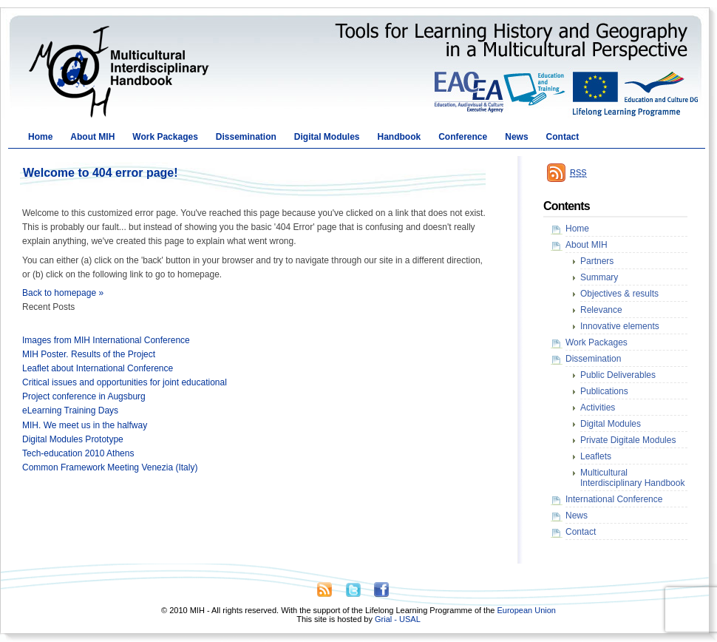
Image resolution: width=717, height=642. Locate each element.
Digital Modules (327, 137)
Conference (462, 137)
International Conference (613, 499)
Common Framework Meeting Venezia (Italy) (109, 467)
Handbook (399, 137)
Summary (599, 277)
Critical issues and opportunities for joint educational (124, 382)
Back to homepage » (62, 293)
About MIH (92, 137)
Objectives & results (619, 293)
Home (40, 137)
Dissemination (246, 137)
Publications (604, 391)
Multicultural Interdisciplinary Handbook (632, 477)
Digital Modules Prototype (72, 439)
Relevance (601, 310)
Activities (597, 407)
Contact (563, 137)
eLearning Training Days (70, 410)
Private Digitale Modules (628, 440)
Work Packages (165, 137)
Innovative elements (619, 326)
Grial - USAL (398, 619)
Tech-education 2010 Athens (78, 453)
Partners (597, 261)
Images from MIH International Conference (106, 340)
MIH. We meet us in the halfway (84, 425)
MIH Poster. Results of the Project (88, 354)
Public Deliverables (618, 375)
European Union (526, 610)
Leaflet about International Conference (97, 368)
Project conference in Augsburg (84, 396)
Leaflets (595, 456)
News (516, 137)
